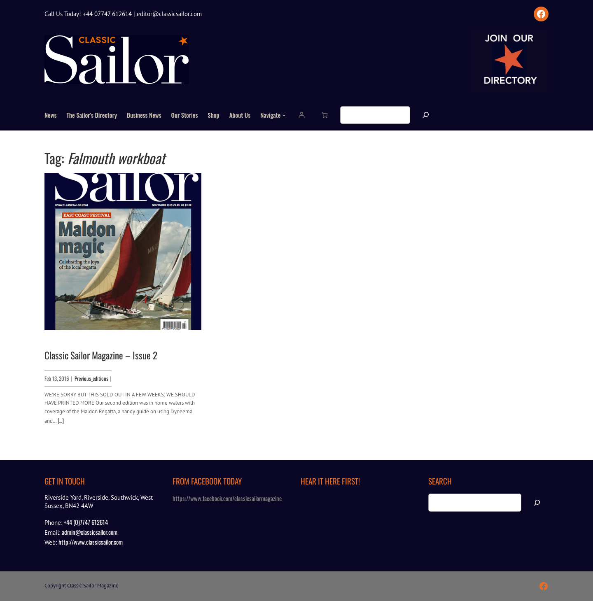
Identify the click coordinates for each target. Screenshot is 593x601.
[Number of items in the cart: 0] (324, 115)
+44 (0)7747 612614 (86, 521)
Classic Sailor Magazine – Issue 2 (100, 355)
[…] (61, 420)
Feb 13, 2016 (56, 378)
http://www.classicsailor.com (90, 541)
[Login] (301, 115)
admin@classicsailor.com (89, 531)
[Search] (425, 115)
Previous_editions (91, 378)
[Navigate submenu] (284, 115)
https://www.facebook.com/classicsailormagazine (227, 498)
